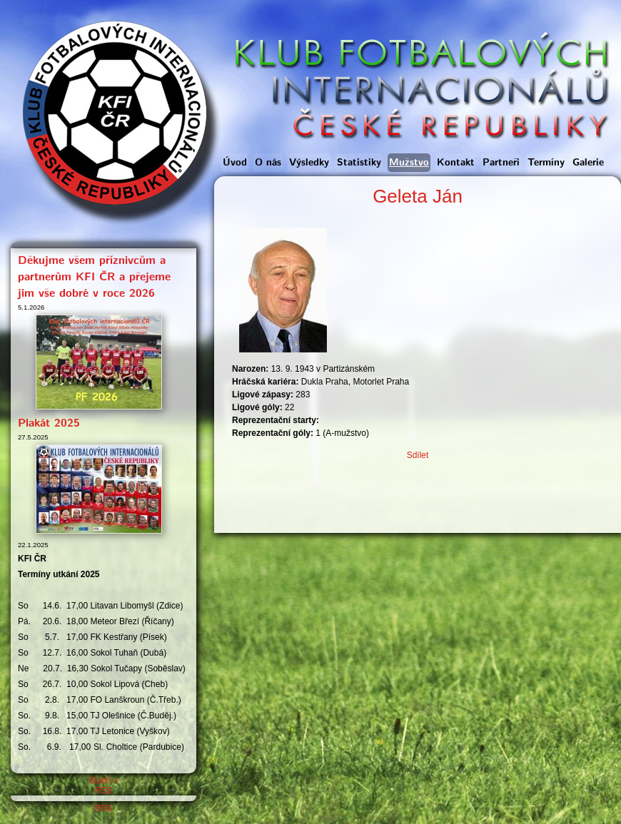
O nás (268, 162)
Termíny (546, 162)
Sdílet (418, 455)
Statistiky (359, 162)
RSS (104, 790)
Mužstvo (409, 162)
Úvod (235, 162)
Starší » (103, 780)
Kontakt (456, 162)
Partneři (501, 162)
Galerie (588, 162)
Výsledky (309, 162)
